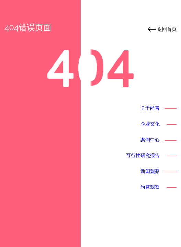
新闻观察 (150, 171)
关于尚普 (150, 108)
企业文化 (150, 124)
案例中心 (150, 139)
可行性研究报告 (143, 155)
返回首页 (167, 29)
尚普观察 (150, 187)
